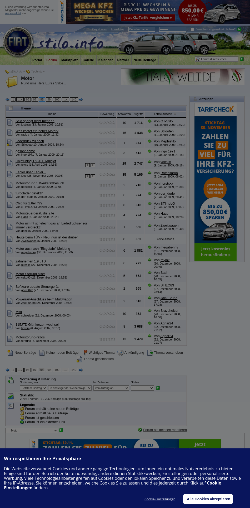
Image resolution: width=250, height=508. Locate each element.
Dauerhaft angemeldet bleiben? (213, 29)
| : (108, 29)
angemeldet (13, 13)
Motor (27, 78)
